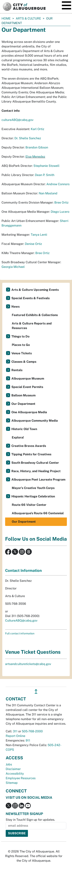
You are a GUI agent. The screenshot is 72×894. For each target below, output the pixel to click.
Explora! (18, 437)
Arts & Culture (28, 18)
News (15, 306)
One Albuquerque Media (29, 412)
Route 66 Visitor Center (29, 505)
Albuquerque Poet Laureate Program (38, 479)
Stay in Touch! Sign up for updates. (30, 819)
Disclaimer (13, 769)
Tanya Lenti (39, 234)
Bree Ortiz (61, 202)
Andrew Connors (58, 184)
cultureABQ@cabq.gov (17, 120)
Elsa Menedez (35, 156)
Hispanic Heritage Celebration (33, 496)
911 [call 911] (28, 740)
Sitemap (12, 783)
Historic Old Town (24, 429)
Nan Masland (48, 193)
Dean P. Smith (44, 175)
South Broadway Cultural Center (35, 463)
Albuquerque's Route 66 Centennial (38, 513)
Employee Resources (21, 778)
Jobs (9, 764)
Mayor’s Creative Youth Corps (33, 488)
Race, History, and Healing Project (36, 471)
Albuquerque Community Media (34, 420)
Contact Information (23, 570)
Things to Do (20, 336)
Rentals (16, 370)
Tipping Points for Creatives (31, 454)
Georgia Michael (13, 267)
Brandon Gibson (36, 147)
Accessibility (15, 773)
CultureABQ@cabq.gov (21, 620)
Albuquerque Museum (27, 378)
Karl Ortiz (37, 129)
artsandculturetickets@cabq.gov (28, 664)
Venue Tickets (21, 353)
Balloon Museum (23, 395)
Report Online (15, 736)
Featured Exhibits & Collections (35, 315)
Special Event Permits (27, 387)
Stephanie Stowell (46, 166)
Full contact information (19, 633)
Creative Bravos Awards (28, 446)
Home (6, 18)
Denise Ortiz (33, 244)
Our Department (23, 404)
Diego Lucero (60, 212)
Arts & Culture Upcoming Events (35, 290)
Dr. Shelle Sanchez (27, 138)
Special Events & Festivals (30, 298)
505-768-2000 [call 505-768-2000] (32, 731)
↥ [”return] (36, 691)
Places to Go (21, 345)
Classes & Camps (23, 361)
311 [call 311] (15, 731)
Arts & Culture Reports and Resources (32, 326)
